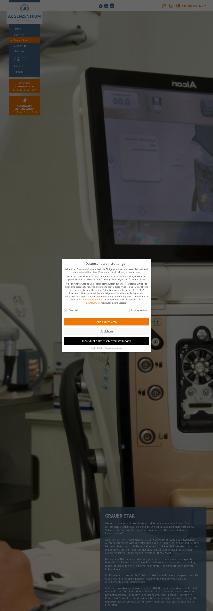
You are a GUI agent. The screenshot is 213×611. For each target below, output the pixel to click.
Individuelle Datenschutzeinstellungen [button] (106, 341)
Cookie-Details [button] (97, 348)
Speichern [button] (106, 331)
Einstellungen (93, 302)
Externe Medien (137, 310)
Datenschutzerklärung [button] (113, 348)
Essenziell (71, 310)
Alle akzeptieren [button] (106, 322)
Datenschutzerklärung (91, 299)
